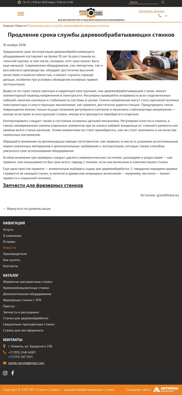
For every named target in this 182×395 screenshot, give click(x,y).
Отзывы (9, 242)
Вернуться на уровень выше (29, 209)
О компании (12, 236)
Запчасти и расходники (21, 312)
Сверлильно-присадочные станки (28, 324)
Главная (8, 25)
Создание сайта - (152, 389)
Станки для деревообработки (25, 318)
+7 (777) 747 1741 (20, 357)
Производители (15, 254)
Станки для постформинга (23, 330)
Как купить (11, 260)
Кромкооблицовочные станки (26, 288)
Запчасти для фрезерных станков (43, 185)
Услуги (8, 230)
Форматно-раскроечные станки (27, 282)
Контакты (10, 266)
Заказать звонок (151, 11)
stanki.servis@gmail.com (26, 363)
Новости (21, 25)
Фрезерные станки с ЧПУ (22, 300)
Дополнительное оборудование (27, 294)
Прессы (9, 306)
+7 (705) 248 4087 (22, 352)
